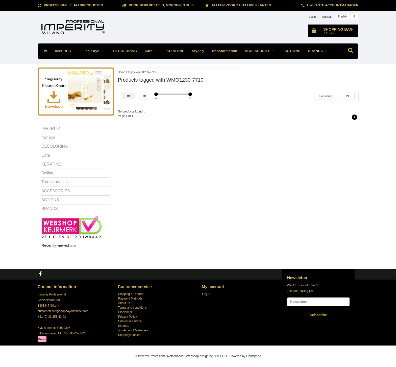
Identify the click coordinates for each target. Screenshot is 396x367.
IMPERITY (66, 51)
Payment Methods (130, 298)
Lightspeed (253, 356)
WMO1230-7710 (146, 72)
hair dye (96, 51)
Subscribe (318, 315)
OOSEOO (220, 356)
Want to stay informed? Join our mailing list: (302, 288)
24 (347, 96)
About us (124, 303)
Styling (198, 51)
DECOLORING (125, 51)
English (342, 16)
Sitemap (123, 326)
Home (121, 72)
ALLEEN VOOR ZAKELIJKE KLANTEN (241, 5)
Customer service (130, 321)
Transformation (224, 51)
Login (312, 16)
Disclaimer (125, 312)
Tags (130, 72)
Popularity (325, 96)
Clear (73, 245)
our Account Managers (133, 330)
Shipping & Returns (131, 294)
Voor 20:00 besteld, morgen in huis (161, 5)
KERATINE (175, 51)
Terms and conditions (132, 307)
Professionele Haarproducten (73, 5)
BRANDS (318, 51)
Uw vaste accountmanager (332, 5)
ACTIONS (292, 51)
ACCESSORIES (261, 51)
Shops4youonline (129, 335)
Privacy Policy (127, 316)
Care (152, 51)
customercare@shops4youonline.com (63, 311)
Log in (206, 294)
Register (326, 16)
